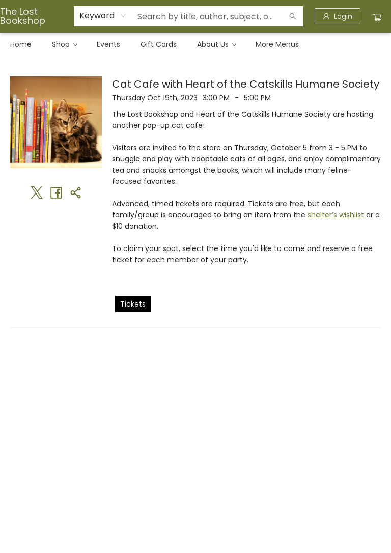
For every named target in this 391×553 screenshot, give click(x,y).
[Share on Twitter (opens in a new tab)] (36, 192)
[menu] (195, 44)
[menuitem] (21, 44)
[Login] (337, 16)
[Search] (293, 16)
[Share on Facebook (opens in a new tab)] (56, 192)
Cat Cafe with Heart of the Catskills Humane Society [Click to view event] (245, 84)
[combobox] (103, 15)
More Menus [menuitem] (277, 44)
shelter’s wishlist (336, 215)
